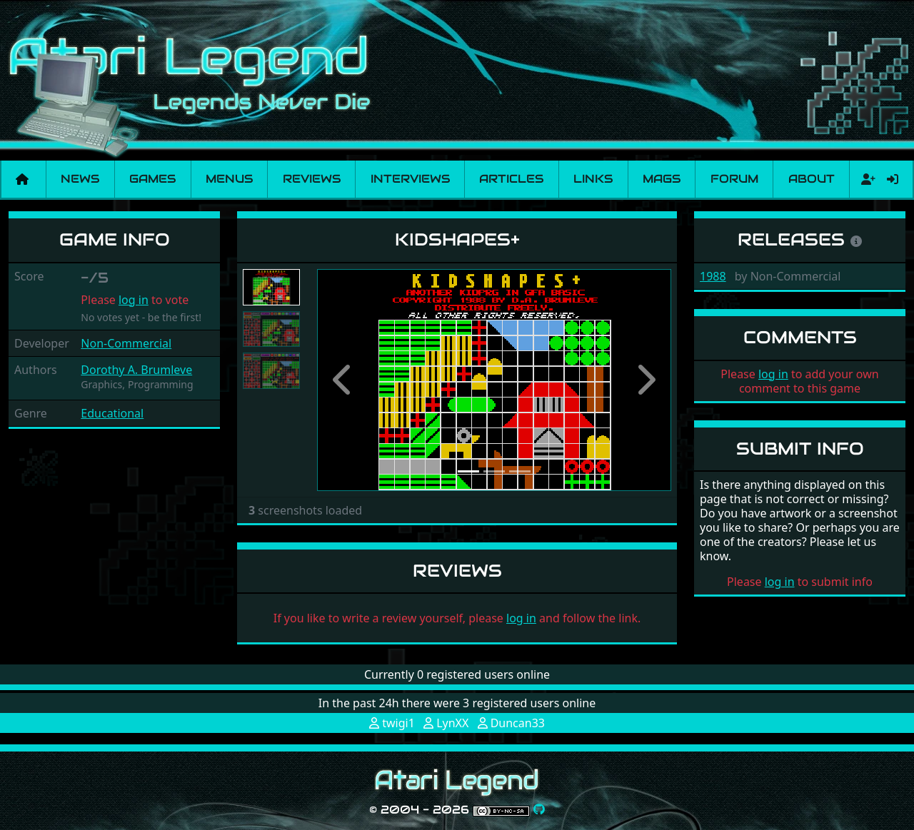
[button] (343, 380)
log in (134, 300)
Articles (511, 178)
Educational (112, 413)
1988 (713, 276)
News (80, 178)
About (811, 178)
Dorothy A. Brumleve (136, 370)
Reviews (312, 178)
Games (152, 178)
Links (593, 178)
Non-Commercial (126, 343)
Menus (229, 178)
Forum (734, 178)
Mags (662, 178)
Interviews (410, 178)
